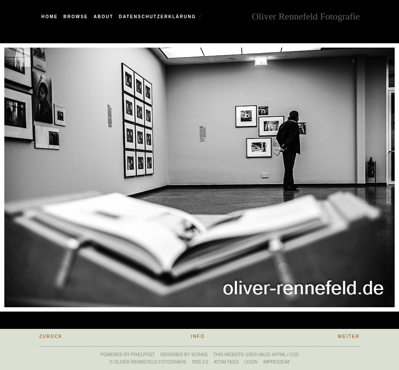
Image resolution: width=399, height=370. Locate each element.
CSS (294, 354)
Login (251, 362)
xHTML (279, 354)
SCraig (199, 354)
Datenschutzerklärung (157, 16)
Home (50, 16)
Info (198, 336)
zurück (51, 336)
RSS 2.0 (200, 362)
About (104, 16)
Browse (75, 16)
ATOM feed (226, 362)
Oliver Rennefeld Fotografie (306, 15)
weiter (349, 336)
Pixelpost (143, 354)
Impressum (276, 362)
